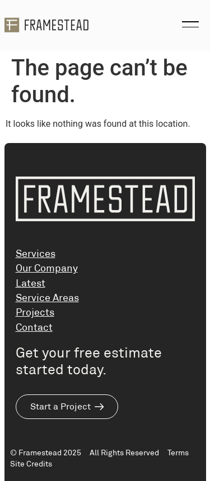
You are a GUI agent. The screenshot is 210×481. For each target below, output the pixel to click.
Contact (34, 327)
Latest (30, 283)
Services (35, 253)
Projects (35, 312)
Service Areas (47, 298)
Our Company (47, 268)
